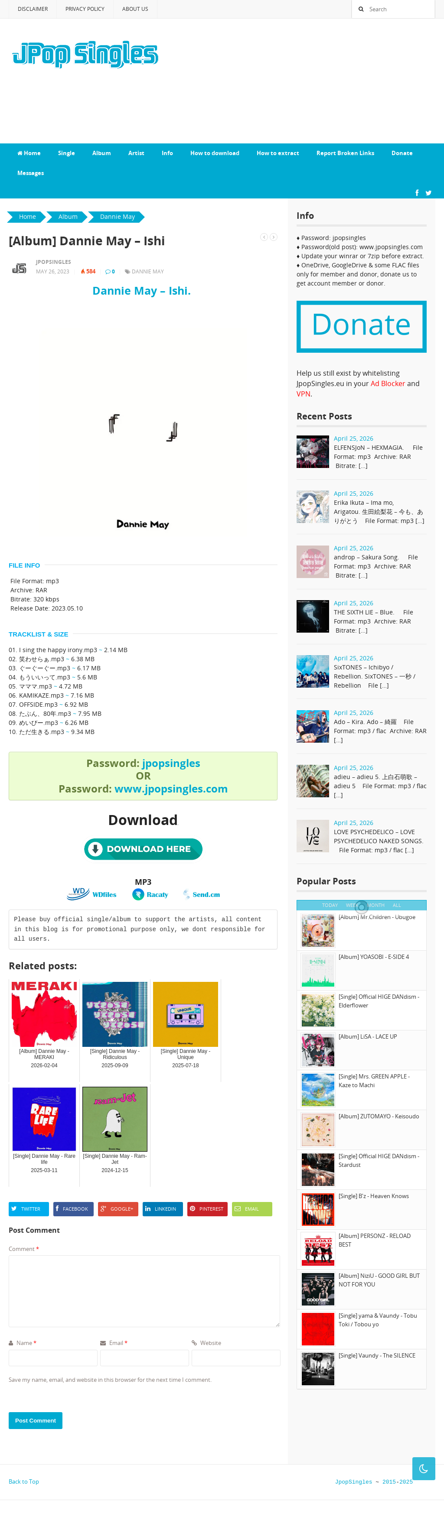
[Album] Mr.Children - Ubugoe (377, 917)
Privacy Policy (84, 9)
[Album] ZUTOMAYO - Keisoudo (379, 1116)
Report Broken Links (345, 153)
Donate (402, 153)
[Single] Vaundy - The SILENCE (377, 1355)
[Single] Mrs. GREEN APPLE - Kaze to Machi (374, 1080)
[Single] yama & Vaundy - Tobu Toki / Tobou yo (378, 1320)
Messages (30, 173)
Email (247, 1208)
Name (22, 1343)
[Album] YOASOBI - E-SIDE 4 (374, 957)
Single (66, 153)
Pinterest (206, 1208)
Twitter (25, 1208)
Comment (24, 1249)
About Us (135, 9)
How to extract (278, 153)
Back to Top (24, 1481)
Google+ (117, 1208)
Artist (136, 153)
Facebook (72, 1208)
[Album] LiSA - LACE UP (368, 1036)
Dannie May (148, 271)
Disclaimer (33, 9)
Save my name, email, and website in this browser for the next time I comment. (110, 1380)
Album (101, 153)
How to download (214, 153)
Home (29, 153)
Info (167, 153)
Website (206, 1343)
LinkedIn (160, 1208)
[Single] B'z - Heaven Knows (374, 1196)
